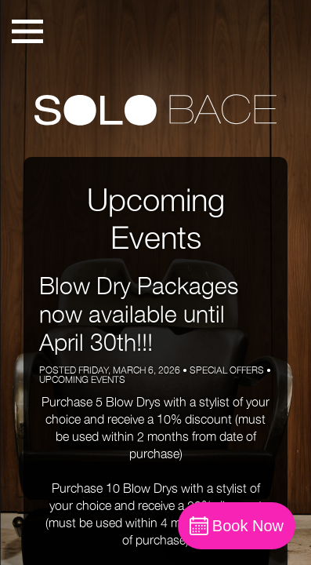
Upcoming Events (82, 379)
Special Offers (227, 370)
